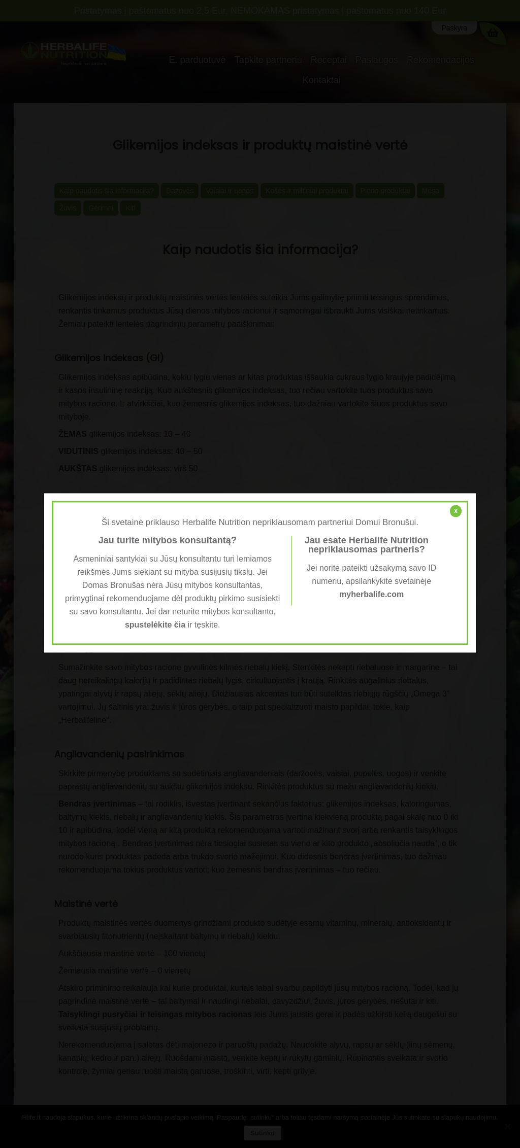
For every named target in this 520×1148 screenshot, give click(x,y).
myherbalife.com (371, 594)
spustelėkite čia (155, 624)
